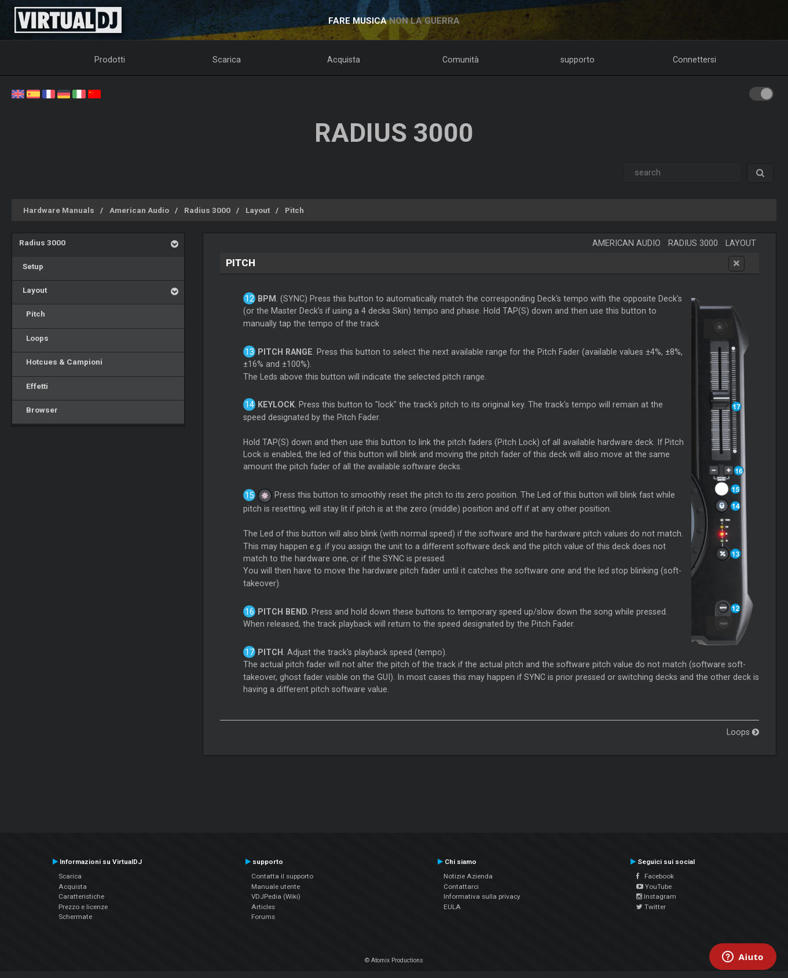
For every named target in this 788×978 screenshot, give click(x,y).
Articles (263, 907)
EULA (452, 907)
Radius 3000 (207, 210)
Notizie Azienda (468, 876)
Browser (38, 409)
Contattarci (461, 887)
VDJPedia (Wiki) (275, 896)
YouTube (654, 887)
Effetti (33, 386)
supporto (577, 59)
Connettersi (694, 59)
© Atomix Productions (394, 960)
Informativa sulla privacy (482, 896)
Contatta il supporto (282, 876)
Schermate (75, 917)
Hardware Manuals (58, 210)
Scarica (226, 59)
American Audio (139, 210)
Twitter (651, 907)
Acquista (343, 59)
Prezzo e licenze (83, 907)
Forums (263, 917)
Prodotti (109, 59)
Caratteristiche (81, 896)
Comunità (460, 59)
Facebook (655, 876)
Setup (31, 266)
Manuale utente (275, 887)
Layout (257, 210)
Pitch (294, 210)
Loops (34, 338)
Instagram (656, 896)
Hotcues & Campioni (60, 361)
